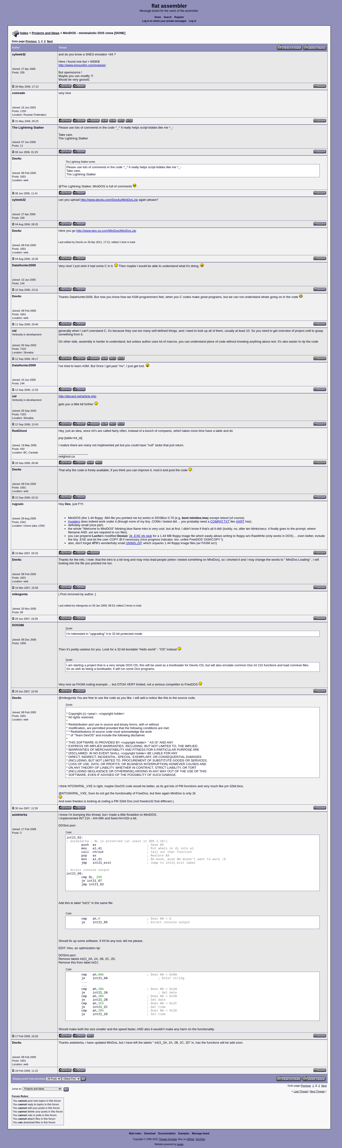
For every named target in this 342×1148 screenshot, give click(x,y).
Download (150, 1133)
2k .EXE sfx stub (140, 536)
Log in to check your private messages (164, 21)
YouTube (200, 1139)
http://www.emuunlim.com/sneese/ (82, 65)
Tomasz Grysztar (168, 1139)
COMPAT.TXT (219, 521)
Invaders (74, 521)
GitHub (190, 1139)
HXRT (240, 521)
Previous (30, 41)
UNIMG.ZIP (134, 543)
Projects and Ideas (46, 33)
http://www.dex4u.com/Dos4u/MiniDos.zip (109, 200)
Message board (201, 1133)
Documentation (167, 1133)
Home (158, 17)
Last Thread (301, 1091)
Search (168, 17)
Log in (192, 21)
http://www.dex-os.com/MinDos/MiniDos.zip (106, 230)
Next (50, 41)
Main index (135, 1133)
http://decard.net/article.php (77, 396)
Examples (183, 1133)
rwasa (180, 1144)
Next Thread (317, 1091)
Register (179, 17)
